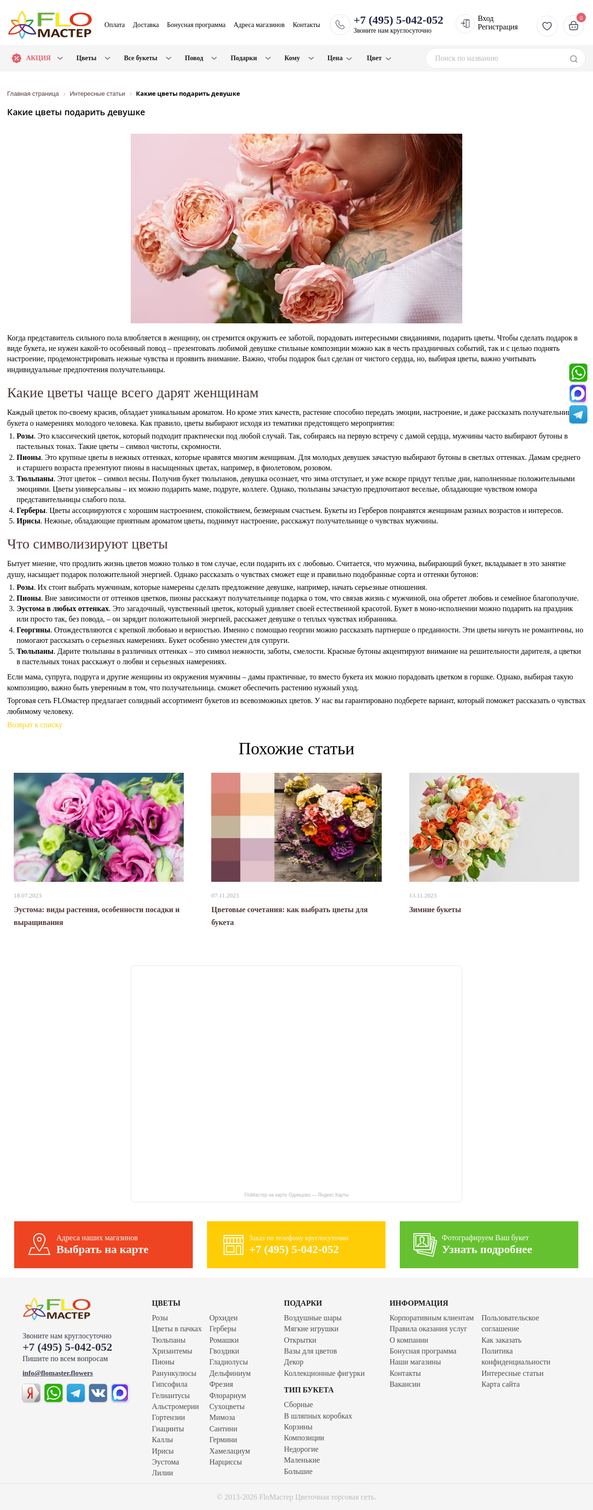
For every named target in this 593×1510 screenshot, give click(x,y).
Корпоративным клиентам (431, 1318)
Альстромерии (175, 1406)
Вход (486, 18)
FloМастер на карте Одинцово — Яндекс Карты (296, 1195)
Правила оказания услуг (428, 1329)
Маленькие (302, 1460)
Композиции (304, 1438)
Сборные (298, 1404)
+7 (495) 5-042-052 (67, 1347)
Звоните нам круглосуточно (398, 24)
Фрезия (221, 1384)
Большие (298, 1471)
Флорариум (227, 1395)
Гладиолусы (228, 1362)
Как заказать (501, 1340)
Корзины (298, 1427)
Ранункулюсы (174, 1373)
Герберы (222, 1329)
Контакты (306, 24)
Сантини (223, 1429)
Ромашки (224, 1340)
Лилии (162, 1473)
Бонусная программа (196, 24)
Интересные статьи (512, 1373)
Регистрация (498, 27)
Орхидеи (223, 1318)
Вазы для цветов (310, 1351)
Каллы (162, 1440)
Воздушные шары (313, 1318)
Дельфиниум (230, 1373)
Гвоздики (224, 1351)
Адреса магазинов (259, 24)
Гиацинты (168, 1429)
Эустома (165, 1462)
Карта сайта (500, 1384)
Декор (294, 1362)
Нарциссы (225, 1462)
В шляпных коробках (318, 1416)
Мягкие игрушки (311, 1329)
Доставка (146, 24)
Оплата (115, 24)
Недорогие (301, 1449)
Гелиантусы (171, 1395)
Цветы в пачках (177, 1329)
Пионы (163, 1362)
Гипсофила (170, 1384)
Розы (160, 1318)
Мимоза (222, 1417)
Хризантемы (172, 1351)
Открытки (300, 1340)
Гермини (223, 1440)
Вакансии (404, 1384)
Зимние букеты (435, 910)
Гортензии (168, 1417)
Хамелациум (229, 1451)
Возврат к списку (35, 725)
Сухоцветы (227, 1406)
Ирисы (163, 1451)
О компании (408, 1340)
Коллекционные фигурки (324, 1373)
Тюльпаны (169, 1340)
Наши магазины (415, 1362)
